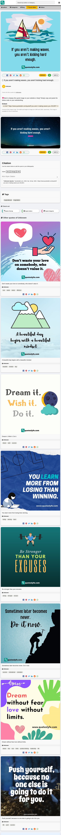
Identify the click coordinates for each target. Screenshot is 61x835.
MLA (8, 171)
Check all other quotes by (11, 92)
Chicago (13, 171)
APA (18, 171)
